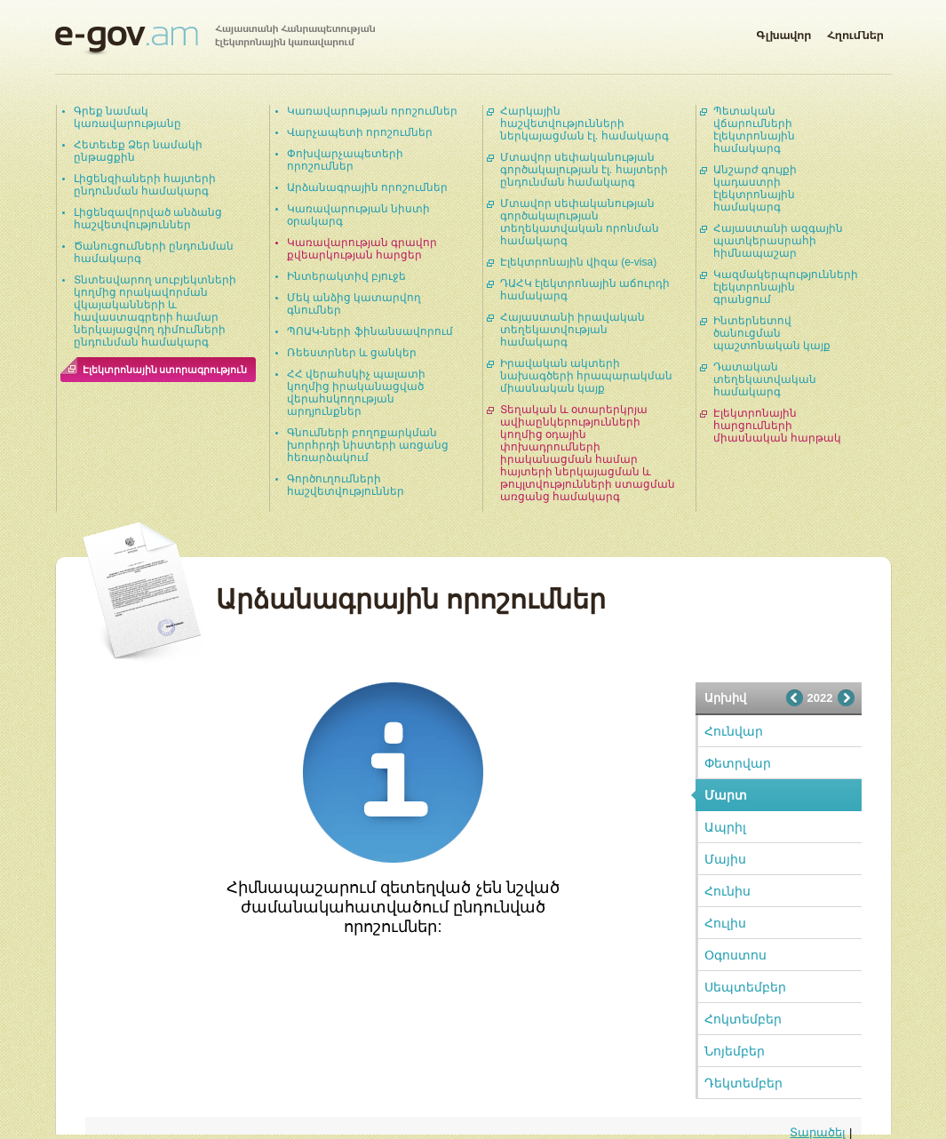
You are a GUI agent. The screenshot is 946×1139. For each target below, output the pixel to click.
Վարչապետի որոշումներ (360, 132)
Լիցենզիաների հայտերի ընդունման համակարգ (145, 184)
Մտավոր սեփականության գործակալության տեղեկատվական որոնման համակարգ (579, 222)
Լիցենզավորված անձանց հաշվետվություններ (148, 218)
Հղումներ (855, 32)
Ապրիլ (725, 827)
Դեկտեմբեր (743, 1083)
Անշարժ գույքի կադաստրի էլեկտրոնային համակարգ (755, 188)
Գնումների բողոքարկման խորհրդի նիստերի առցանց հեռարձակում (368, 445)
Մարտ (725, 795)
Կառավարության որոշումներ (372, 111)
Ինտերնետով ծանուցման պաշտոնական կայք (772, 333)
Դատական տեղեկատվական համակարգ (764, 379)
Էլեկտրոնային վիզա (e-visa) (578, 262)
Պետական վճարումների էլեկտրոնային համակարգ (754, 130)
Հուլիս (725, 923)
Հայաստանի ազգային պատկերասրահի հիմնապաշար (778, 240)
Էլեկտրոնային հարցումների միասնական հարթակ (777, 425)
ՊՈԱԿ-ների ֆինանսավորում (370, 331)
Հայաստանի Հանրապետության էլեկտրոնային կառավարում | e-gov (215, 40)
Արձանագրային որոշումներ (367, 187)
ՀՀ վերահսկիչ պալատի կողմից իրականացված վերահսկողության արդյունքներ (356, 393)
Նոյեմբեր (734, 1051)
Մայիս (725, 859)
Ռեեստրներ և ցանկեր (352, 352)
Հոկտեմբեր (743, 1019)
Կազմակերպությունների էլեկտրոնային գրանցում (785, 287)
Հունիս (727, 891)
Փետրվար (737, 763)
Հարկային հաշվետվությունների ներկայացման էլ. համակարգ (584, 123)
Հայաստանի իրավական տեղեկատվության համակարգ (572, 329)
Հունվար (733, 731)
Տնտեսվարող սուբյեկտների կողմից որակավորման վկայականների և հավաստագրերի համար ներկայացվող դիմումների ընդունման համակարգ (155, 311)
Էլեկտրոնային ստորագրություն (165, 369)
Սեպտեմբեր (745, 987)
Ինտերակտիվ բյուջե (346, 276)
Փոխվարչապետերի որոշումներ (345, 159)
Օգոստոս (735, 955)
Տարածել (818, 1132)
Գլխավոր (783, 32)
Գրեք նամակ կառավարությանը (127, 117)
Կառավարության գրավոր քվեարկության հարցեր (362, 248)
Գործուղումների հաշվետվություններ (345, 485)
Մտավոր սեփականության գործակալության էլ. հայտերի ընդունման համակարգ (584, 169)
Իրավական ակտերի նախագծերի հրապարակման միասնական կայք (586, 375)
